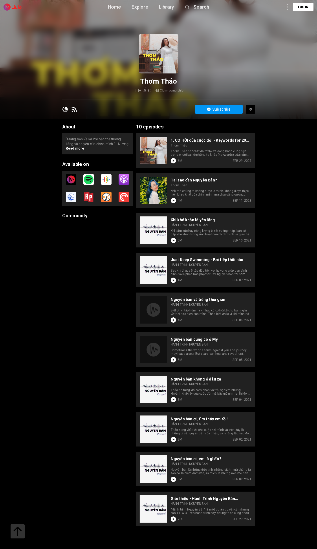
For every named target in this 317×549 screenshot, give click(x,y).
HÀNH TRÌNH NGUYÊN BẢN (189, 225)
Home (114, 7)
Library (166, 7)
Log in (303, 7)
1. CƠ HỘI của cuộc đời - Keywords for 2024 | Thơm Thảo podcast (211, 140)
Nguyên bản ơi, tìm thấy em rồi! (199, 419)
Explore (140, 7)
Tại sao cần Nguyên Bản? (194, 180)
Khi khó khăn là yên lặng (193, 220)
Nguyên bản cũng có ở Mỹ (194, 339)
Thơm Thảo (179, 145)
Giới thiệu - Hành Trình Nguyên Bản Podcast (203, 498)
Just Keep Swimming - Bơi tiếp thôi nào (207, 259)
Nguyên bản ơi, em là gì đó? (196, 458)
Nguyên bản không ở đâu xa (196, 379)
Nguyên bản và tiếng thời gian (198, 299)
